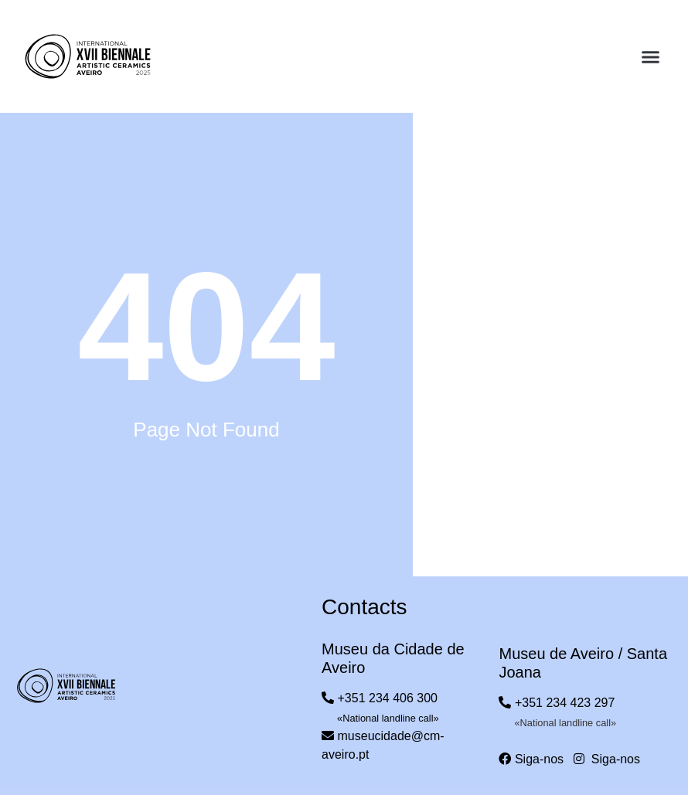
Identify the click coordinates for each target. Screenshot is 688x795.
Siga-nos (531, 759)
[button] (651, 57)
